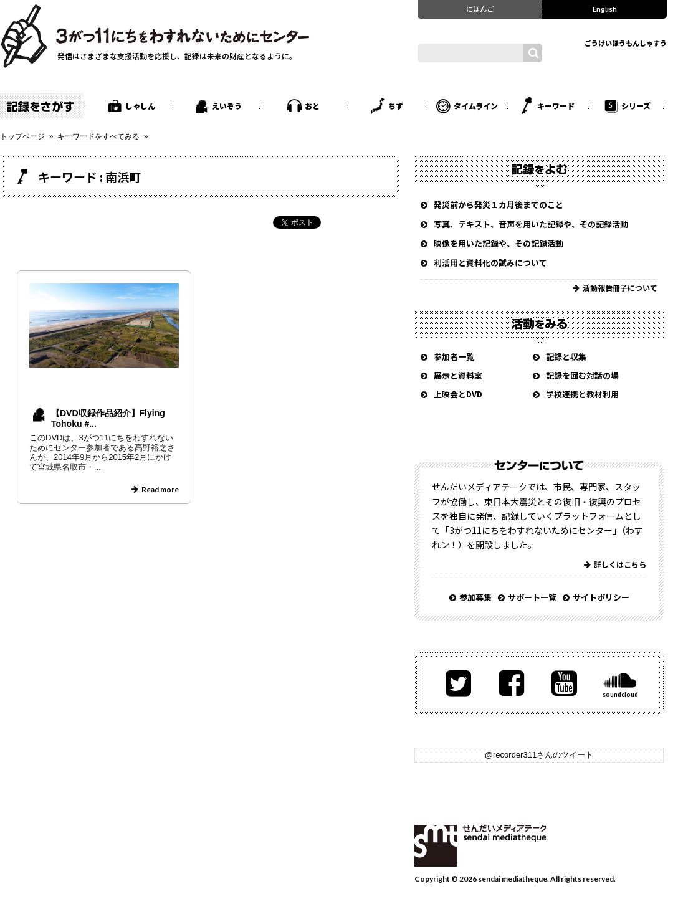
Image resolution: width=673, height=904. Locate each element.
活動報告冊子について (620, 287)
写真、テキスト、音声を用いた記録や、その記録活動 (531, 224)
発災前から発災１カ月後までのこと (498, 205)
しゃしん (140, 105)
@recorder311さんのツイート (539, 754)
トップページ (22, 136)
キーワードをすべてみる (98, 136)
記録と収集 (566, 357)
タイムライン (476, 105)
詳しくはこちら (620, 564)
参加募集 (475, 597)
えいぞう (227, 105)
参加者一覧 (454, 357)
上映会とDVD (458, 394)
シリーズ (636, 105)
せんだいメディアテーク (480, 846)
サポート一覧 (532, 597)
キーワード (556, 105)
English (605, 9)
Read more (160, 489)
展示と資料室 (458, 375)
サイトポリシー (601, 597)
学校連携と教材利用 (582, 394)
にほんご (480, 9)
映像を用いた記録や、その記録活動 (498, 243)
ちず (395, 105)
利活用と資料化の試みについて (490, 263)
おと (312, 105)
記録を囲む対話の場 (582, 375)
